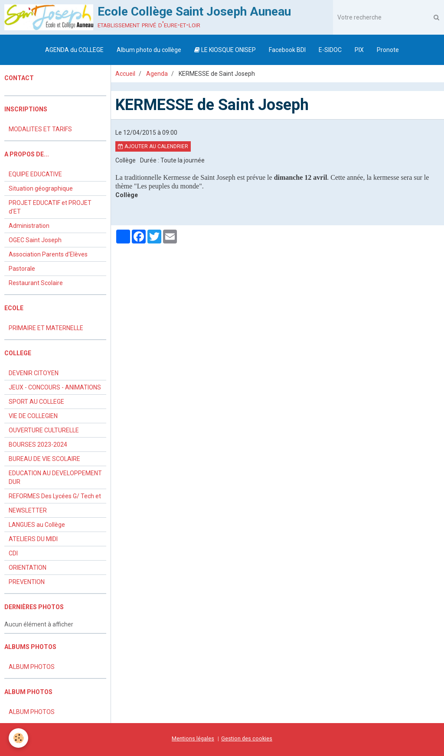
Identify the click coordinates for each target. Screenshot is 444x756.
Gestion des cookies (246, 738)
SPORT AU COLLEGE (36, 401)
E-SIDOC (330, 49)
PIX (359, 49)
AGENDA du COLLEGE (74, 49)
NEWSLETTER (28, 510)
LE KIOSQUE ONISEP (225, 49)
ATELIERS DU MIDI (33, 538)
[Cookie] (18, 738)
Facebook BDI (287, 49)
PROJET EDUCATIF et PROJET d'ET (50, 207)
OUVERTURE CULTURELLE (44, 430)
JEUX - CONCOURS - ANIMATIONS (55, 387)
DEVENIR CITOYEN (34, 373)
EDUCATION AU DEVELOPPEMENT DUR (55, 477)
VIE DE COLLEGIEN (33, 415)
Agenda (157, 73)
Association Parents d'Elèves (48, 254)
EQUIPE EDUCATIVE (35, 174)
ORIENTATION (27, 567)
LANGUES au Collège (37, 524)
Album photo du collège (149, 49)
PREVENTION (27, 581)
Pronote (388, 49)
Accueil (125, 73)
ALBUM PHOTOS (32, 666)
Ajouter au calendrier (153, 146)
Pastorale (22, 268)
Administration (29, 225)
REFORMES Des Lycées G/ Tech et (55, 496)
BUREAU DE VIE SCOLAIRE (44, 458)
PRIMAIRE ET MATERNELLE (46, 327)
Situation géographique (41, 188)
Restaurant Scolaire (36, 282)
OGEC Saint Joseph (35, 240)
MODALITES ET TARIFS (40, 129)
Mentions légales (193, 738)
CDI (13, 553)
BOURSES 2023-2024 (38, 444)
